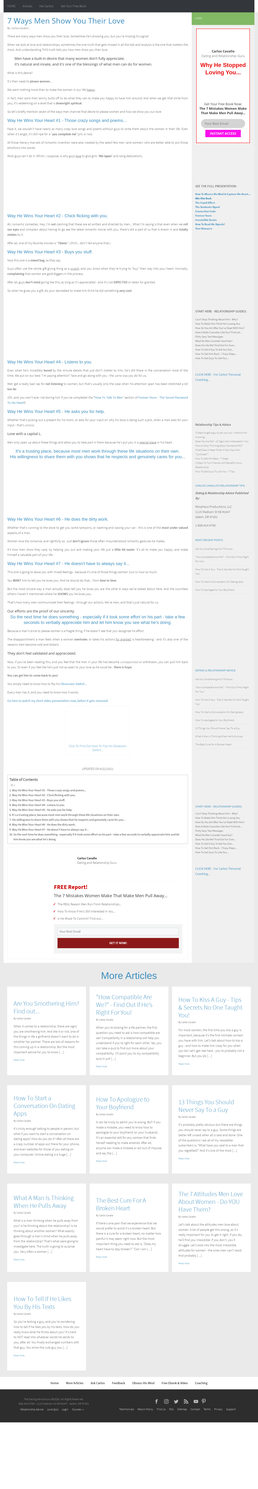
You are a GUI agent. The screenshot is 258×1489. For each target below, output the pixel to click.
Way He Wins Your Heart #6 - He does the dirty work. (43, 824)
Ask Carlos (98, 1383)
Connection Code (205, 211)
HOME (11, 6)
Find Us (161, 1409)
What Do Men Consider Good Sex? (213, 341)
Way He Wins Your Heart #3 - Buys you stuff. (38, 800)
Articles (27, 6)
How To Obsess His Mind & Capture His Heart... (223, 194)
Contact (195, 1409)
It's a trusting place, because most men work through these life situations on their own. (66, 815)
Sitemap (182, 1409)
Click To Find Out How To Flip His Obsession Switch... (98, 748)
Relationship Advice (32, 1409)
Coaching (201, 1383)
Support (231, 1409)
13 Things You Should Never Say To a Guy (217, 728)
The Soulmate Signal (207, 207)
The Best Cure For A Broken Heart (213, 744)
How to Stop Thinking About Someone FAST (219, 445)
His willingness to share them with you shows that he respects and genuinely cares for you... (68, 820)
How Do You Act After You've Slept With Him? (219, 328)
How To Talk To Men (109, 397)
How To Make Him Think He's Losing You (217, 323)
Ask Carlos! (46, 6)
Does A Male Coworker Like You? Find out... (218, 332)
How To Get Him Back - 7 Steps (211, 458)
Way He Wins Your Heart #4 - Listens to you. (38, 805)
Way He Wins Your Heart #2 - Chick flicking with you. (44, 795)
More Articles (74, 1383)
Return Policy (145, 1409)
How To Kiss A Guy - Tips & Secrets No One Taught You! (210, 1007)
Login (65, 1409)
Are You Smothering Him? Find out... (214, 548)
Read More (19, 1059)
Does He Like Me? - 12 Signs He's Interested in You (222, 441)
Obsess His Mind (143, 1383)
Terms (207, 1409)
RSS (171, 1409)
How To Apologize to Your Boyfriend (214, 589)
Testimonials (126, 1409)
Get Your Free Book (73, 6)
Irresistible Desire (206, 220)
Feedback (118, 1383)
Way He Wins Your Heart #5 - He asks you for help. (42, 810)
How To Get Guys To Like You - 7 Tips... (215, 471)
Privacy (218, 1409)
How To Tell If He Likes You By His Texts (42, 1302)
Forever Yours (203, 215)
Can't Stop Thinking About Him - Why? (216, 319)
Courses (76, 1409)
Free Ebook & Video (175, 1383)
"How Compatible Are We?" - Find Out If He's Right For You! (124, 1004)
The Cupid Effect (205, 202)
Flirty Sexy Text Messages (209, 336)
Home (55, 1383)
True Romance (203, 228)
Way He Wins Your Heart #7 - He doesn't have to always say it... (50, 829)
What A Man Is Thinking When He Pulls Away (219, 736)
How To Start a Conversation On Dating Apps (219, 581)
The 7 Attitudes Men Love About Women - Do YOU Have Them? (210, 1201)
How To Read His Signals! (210, 224)
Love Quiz (52, 1409)
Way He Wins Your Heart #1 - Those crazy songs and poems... (49, 790)
